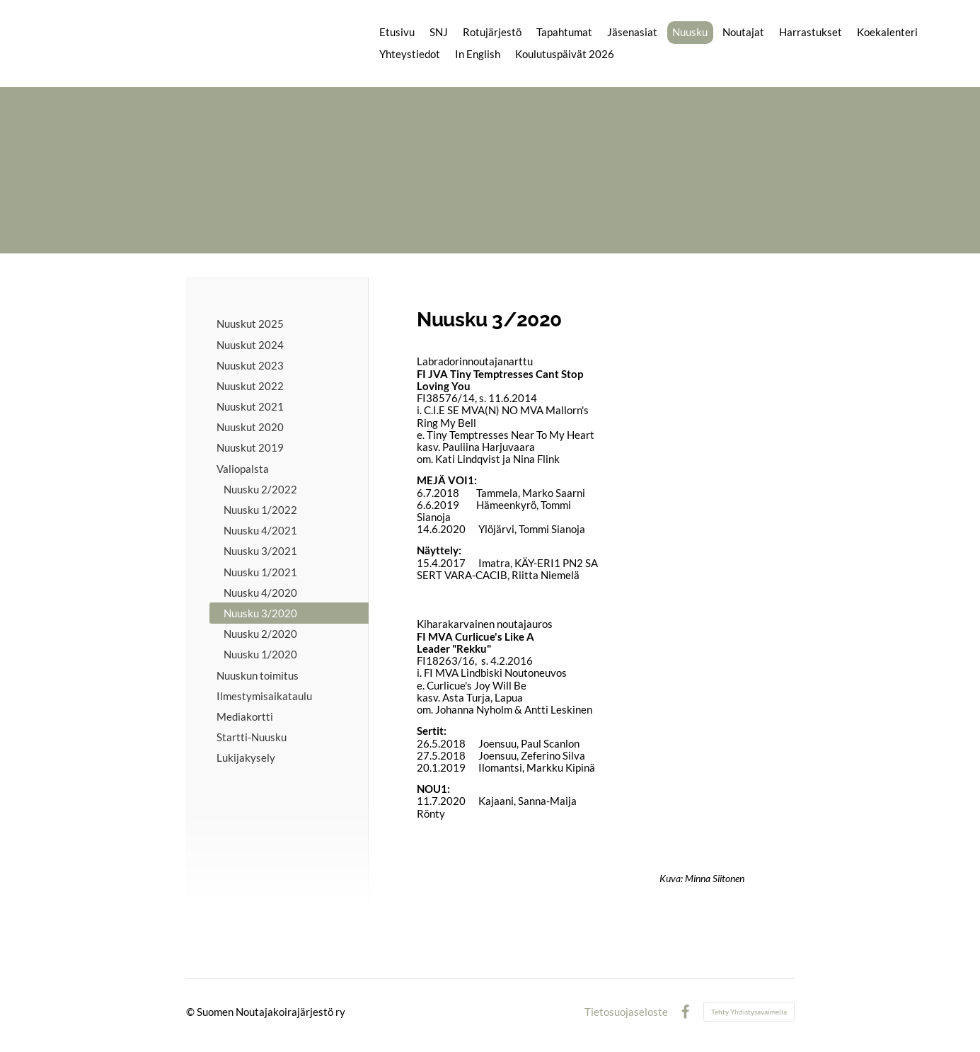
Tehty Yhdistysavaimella (749, 1011)
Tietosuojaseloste (626, 1012)
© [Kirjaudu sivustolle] (191, 1011)
